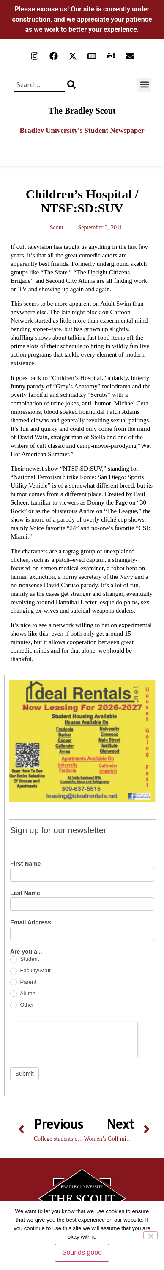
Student (24, 959)
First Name (25, 864)
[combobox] (39, 84)
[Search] (71, 84)
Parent (23, 982)
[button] (144, 85)
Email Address (30, 922)
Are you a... (26, 952)
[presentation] (73, 1038)
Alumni (23, 993)
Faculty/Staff (30, 970)
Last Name (25, 893)
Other (22, 1005)
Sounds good (82, 1252)
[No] (150, 1235)
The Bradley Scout (82, 110)
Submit (24, 1073)
